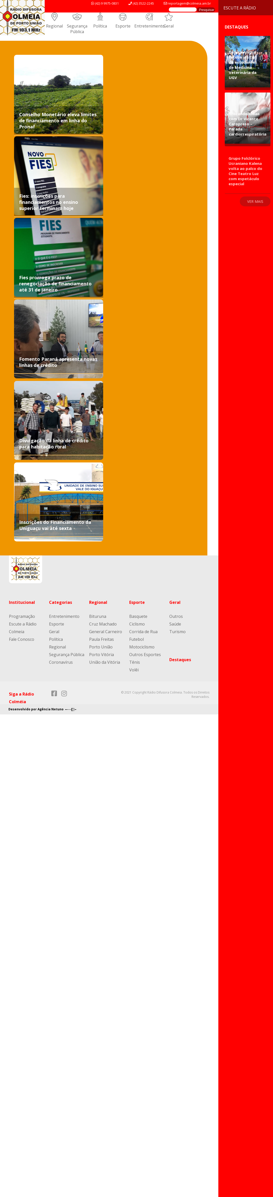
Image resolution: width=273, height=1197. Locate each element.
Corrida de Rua (143, 631)
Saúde (175, 624)
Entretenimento (149, 26)
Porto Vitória (101, 654)
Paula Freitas (101, 639)
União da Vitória (104, 662)
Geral (168, 26)
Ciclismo (137, 624)
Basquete (138, 616)
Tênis (134, 662)
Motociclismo (142, 647)
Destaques (180, 659)
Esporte (122, 26)
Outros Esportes (145, 654)
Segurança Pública (77, 28)
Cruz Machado (103, 624)
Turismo (177, 631)
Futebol (136, 639)
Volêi (134, 670)
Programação (22, 616)
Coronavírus (61, 662)
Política (100, 26)
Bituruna (97, 616)
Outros (176, 616)
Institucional (22, 602)
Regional (54, 26)
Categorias (60, 602)
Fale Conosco (21, 639)
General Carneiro (105, 631)
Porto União (101, 647)
